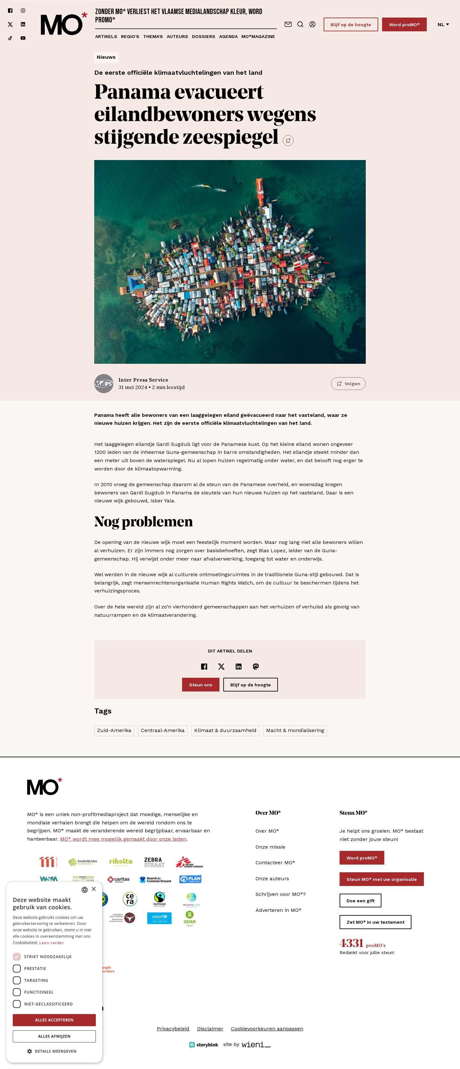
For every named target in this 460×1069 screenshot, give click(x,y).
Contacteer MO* (275, 862)
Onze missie (270, 847)
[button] (54, 1051)
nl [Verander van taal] (443, 24)
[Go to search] (300, 24)
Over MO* (267, 831)
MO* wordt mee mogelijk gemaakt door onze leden (123, 839)
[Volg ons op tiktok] (10, 38)
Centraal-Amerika (163, 730)
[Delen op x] (221, 666)
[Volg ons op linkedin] (23, 24)
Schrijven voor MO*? (281, 894)
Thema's (153, 36)
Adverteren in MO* (279, 910)
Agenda (228, 36)
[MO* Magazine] (64, 24)
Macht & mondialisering (295, 730)
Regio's (130, 36)
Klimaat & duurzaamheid (225, 730)
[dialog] (54, 972)
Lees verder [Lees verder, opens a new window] (51, 943)
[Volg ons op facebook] (10, 11)
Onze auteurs (272, 878)
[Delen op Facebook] (204, 666)
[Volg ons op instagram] (23, 11)
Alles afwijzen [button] (54, 1036)
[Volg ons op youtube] (23, 38)
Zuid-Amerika (114, 730)
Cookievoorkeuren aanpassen (267, 1029)
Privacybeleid (173, 1029)
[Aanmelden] (312, 24)
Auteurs (177, 36)
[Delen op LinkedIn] (238, 666)
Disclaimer (210, 1029)
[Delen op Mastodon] (255, 666)
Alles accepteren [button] (54, 1020)
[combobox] (84, 890)
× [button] (93, 889)
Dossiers (203, 36)
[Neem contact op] (288, 24)
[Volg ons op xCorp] (10, 24)
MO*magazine (258, 36)
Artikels (106, 36)
